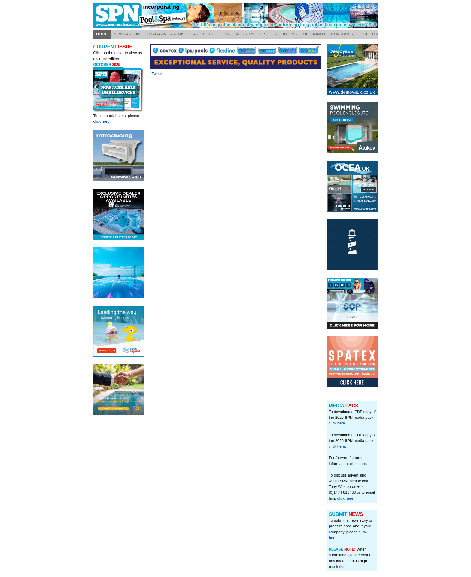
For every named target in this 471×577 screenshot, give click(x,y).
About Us (203, 34)
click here (337, 423)
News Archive (128, 34)
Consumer (342, 34)
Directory (371, 34)
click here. (102, 121)
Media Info (314, 34)
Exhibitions (284, 34)
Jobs (224, 34)
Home (102, 34)
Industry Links (251, 34)
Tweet (157, 73)
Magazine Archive (168, 34)
